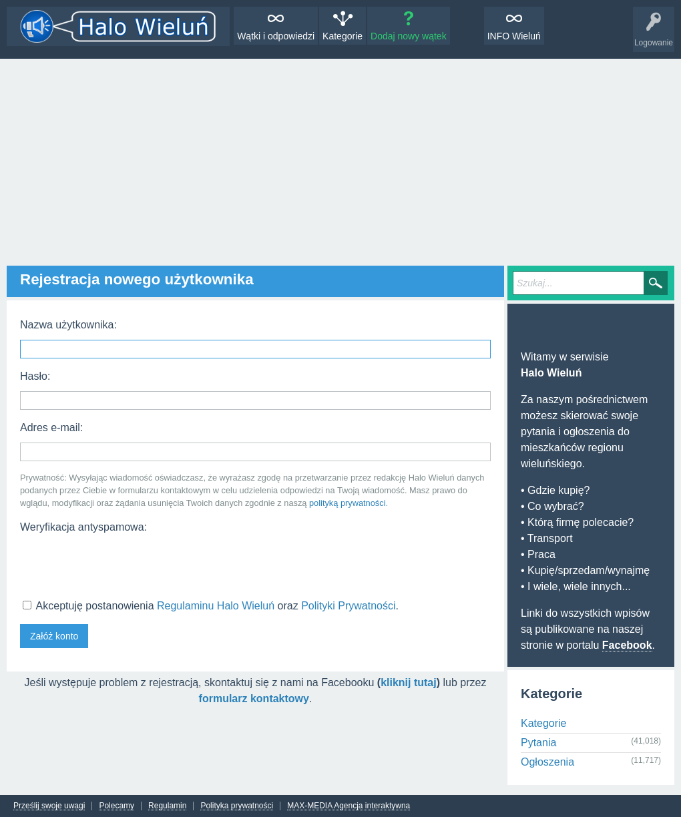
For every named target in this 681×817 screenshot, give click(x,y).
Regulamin (167, 806)
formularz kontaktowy (254, 698)
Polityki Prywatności (348, 605)
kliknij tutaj (409, 682)
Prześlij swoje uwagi (49, 806)
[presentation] (121, 565)
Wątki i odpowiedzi (275, 36)
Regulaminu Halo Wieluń (215, 605)
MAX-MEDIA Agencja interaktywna (348, 806)
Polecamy (116, 806)
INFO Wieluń (514, 36)
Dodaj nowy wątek (409, 36)
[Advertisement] (340, 158)
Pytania (538, 742)
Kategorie (342, 36)
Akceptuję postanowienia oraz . (211, 605)
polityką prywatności (347, 503)
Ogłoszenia (547, 762)
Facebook (627, 645)
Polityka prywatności (236, 806)
